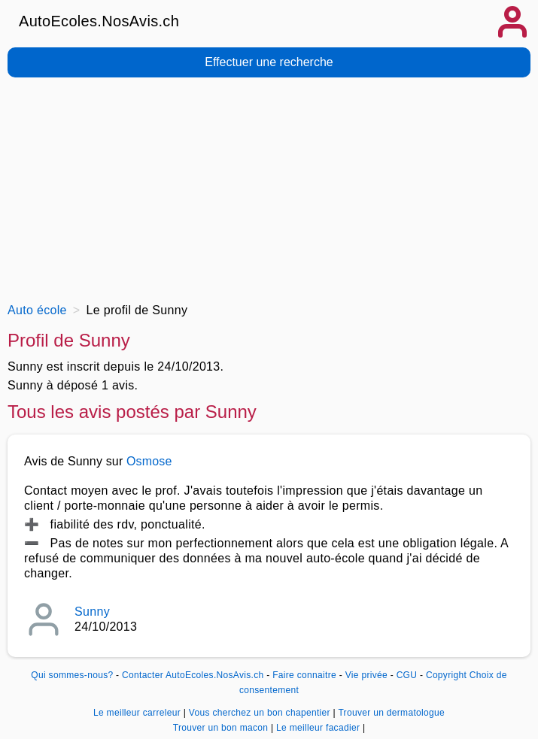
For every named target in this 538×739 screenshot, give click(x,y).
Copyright (446, 675)
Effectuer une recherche (269, 62)
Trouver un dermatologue (391, 712)
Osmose (149, 461)
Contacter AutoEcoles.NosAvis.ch (192, 675)
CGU (407, 675)
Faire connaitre (304, 675)
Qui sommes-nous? (72, 675)
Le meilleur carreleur (138, 712)
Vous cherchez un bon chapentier (261, 712)
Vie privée (366, 675)
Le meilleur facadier (319, 727)
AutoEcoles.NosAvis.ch (99, 21)
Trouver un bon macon (222, 727)
